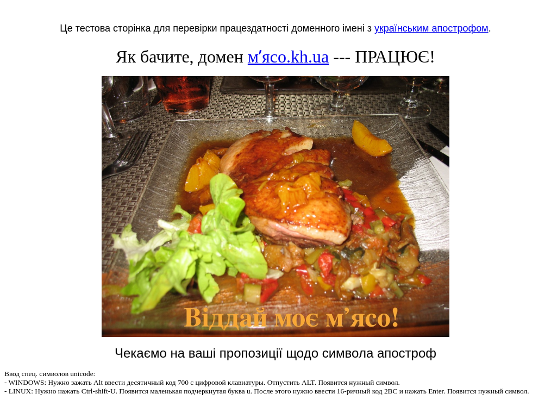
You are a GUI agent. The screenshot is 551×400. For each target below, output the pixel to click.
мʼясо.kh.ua (288, 56)
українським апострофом (431, 28)
